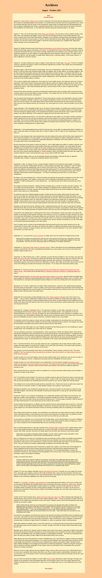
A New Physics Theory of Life (29, 21)
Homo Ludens (51, 559)
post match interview (23, 258)
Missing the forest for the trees (48, 471)
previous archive (49, 17)
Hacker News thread (58, 364)
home (48, 15)
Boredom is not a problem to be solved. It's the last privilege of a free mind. (46, 363)
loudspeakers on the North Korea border (56, 48)
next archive (48, 568)
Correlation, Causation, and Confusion (33, 482)
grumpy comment (38, 235)
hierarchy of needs (31, 313)
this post (67, 63)
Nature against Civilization (58, 297)
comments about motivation (56, 427)
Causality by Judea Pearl (68, 484)
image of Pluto (44, 153)
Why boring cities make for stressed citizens (36, 247)
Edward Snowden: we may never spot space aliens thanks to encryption (41, 276)
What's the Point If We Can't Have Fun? (49, 497)
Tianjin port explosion (48, 34)
